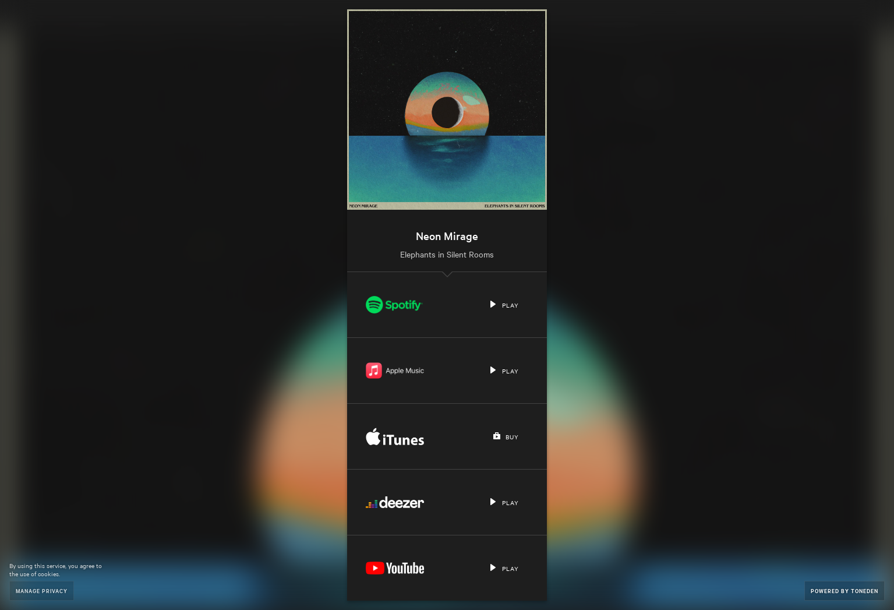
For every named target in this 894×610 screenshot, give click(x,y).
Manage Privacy (42, 590)
